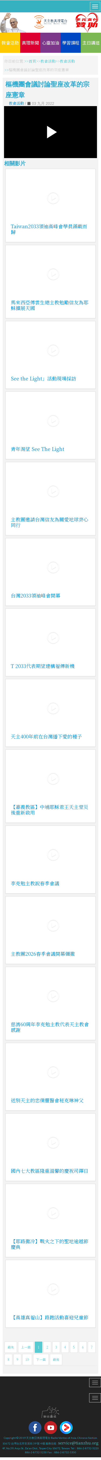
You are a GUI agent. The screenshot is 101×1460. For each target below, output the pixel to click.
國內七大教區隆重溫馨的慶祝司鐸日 (49, 1170)
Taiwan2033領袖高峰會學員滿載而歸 (49, 229)
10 (27, 1359)
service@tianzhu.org (78, 1443)
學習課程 (70, 42)
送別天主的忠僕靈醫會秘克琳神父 (47, 1100)
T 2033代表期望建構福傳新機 (43, 665)
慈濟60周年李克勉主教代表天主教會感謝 (50, 1027)
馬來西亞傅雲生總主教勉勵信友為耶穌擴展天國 (49, 305)
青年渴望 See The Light (37, 448)
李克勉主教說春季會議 (35, 883)
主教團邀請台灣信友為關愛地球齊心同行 (49, 522)
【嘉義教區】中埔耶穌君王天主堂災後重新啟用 (49, 809)
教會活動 (10, 42)
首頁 (32, 61)
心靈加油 (50, 42)
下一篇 (41, 1359)
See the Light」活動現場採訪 (43, 378)
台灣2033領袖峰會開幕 (35, 595)
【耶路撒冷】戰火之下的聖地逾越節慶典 (49, 1244)
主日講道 (91, 42)
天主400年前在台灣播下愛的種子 (46, 736)
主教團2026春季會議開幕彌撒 (43, 953)
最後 (56, 1359)
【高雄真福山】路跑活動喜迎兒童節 (49, 1317)
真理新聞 (30, 42)
